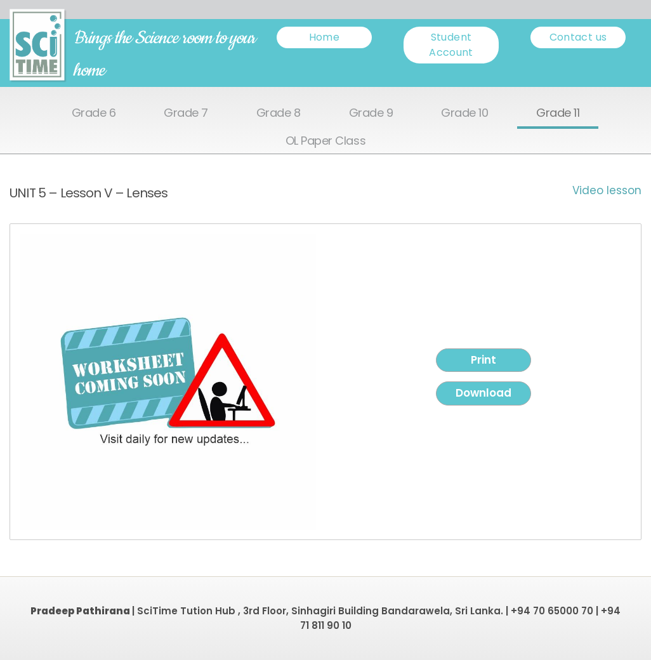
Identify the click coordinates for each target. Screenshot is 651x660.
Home (324, 37)
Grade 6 (94, 113)
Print (483, 359)
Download (483, 392)
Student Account (451, 45)
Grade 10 (464, 113)
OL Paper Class (325, 141)
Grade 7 (186, 113)
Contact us (578, 37)
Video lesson (606, 190)
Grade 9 (371, 113)
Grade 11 (557, 113)
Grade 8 (278, 113)
